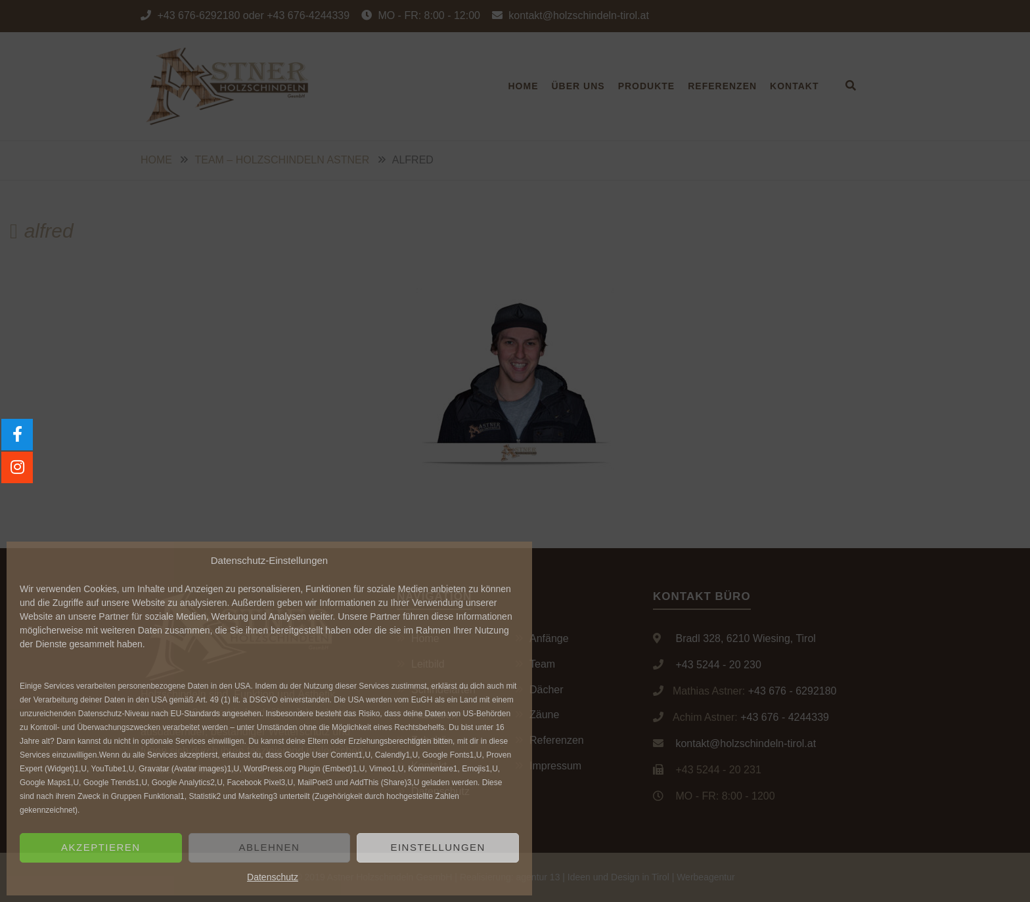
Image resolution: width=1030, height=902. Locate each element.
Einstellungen (437, 847)
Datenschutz (272, 877)
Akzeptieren (101, 847)
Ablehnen (269, 847)
